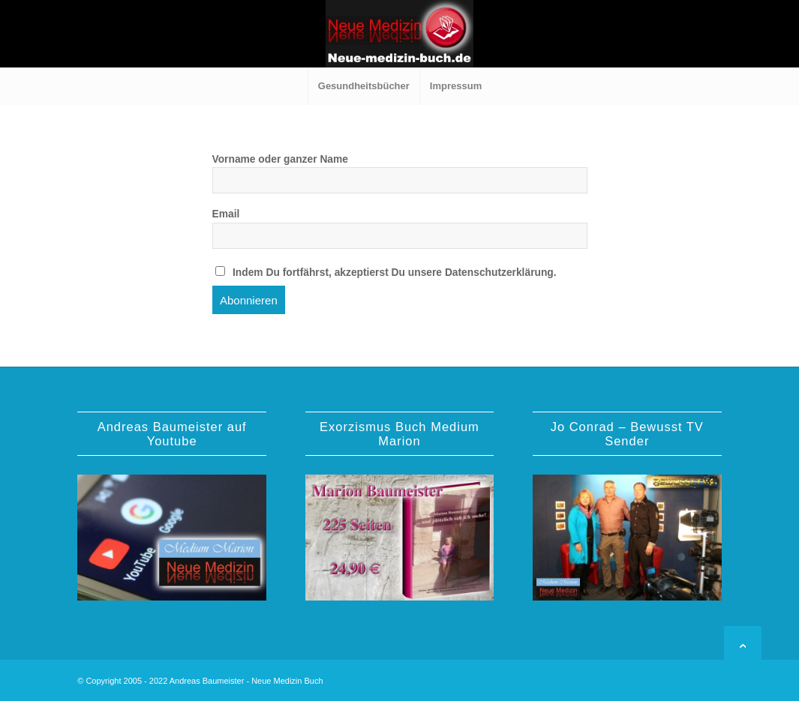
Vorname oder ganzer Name (280, 159)
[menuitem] (363, 86)
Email (226, 214)
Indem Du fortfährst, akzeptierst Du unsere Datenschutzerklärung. (386, 272)
